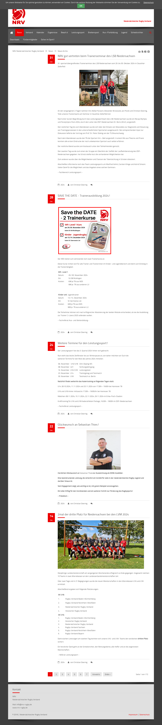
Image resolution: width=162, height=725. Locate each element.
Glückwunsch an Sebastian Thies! (78, 424)
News (19, 32)
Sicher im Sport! (48, 39)
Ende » (108, 674)
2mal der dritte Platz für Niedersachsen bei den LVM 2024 (93, 514)
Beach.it (64, 32)
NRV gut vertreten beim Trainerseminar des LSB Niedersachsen (96, 56)
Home (10, 30)
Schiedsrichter (137, 32)
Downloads (14, 39)
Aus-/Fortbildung (110, 32)
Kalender (40, 32)
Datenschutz (144, 714)
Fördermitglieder (30, 39)
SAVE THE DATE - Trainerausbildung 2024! (84, 195)
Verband (29, 32)
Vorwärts (96, 674)
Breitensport (93, 32)
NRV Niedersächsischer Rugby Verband (28, 51)
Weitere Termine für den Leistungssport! (83, 343)
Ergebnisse (52, 32)
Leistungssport (77, 32)
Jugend (124, 32)
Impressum (133, 714)
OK (81, 6)
